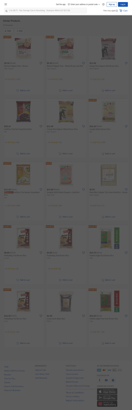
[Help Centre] (103, 4)
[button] (117, 11)
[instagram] (113, 381)
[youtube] (106, 381)
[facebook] (99, 381)
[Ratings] (12, 79)
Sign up (112, 4)
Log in (123, 4)
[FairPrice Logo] (15, 4)
